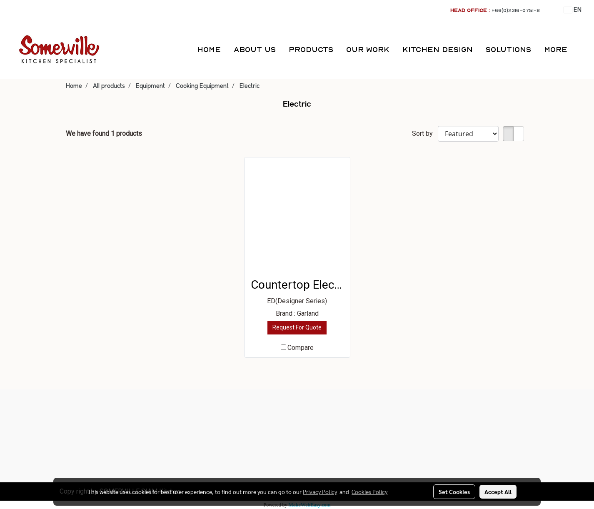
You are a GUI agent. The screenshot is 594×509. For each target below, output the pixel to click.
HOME (209, 49)
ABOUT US (255, 49)
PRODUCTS (311, 49)
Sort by (425, 133)
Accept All (498, 491)
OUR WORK (367, 49)
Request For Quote (297, 327)
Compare (300, 348)
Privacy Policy (320, 491)
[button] (581, 49)
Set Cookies (454, 491)
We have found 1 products (104, 133)
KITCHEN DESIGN (437, 49)
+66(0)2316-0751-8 (516, 10)
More (555, 49)
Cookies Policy (369, 491)
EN (573, 10)
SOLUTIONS (508, 49)
